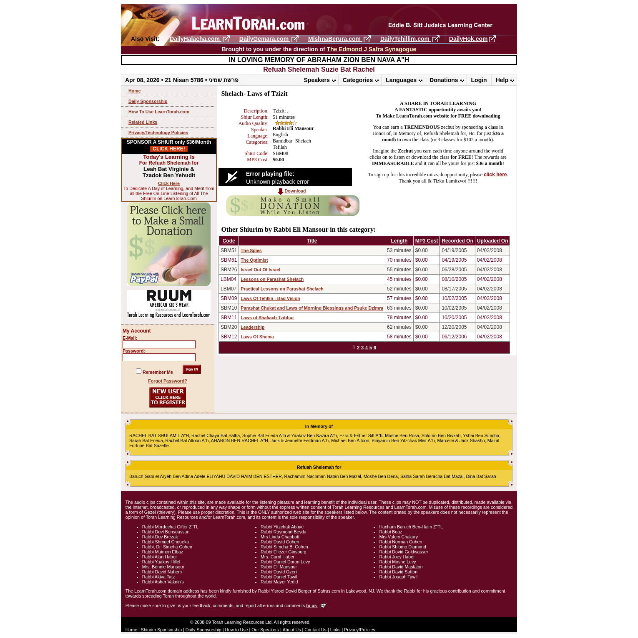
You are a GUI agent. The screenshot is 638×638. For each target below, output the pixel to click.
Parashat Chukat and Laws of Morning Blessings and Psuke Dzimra (312, 307)
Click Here (169, 183)
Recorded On (457, 241)
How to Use (236, 629)
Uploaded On (492, 241)
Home (134, 90)
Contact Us (315, 629)
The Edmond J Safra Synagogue (372, 49)
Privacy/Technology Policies (158, 132)
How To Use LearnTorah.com (158, 111)
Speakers (317, 80)
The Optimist (254, 260)
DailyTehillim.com (405, 38)
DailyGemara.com (264, 38)
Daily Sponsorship (148, 101)
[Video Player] (285, 177)
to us (312, 605)
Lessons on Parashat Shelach (272, 279)
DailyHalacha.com (195, 38)
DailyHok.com (468, 38)
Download (295, 190)
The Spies (251, 250)
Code (229, 241)
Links (335, 629)
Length (399, 241)
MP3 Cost (426, 241)
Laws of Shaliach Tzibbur (267, 317)
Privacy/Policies (359, 629)
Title (312, 241)
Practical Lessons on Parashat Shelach (282, 288)
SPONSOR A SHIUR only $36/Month (169, 145)
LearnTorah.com (319, 19)
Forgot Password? (167, 380)
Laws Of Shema (257, 336)
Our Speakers (265, 629)
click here (495, 175)
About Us (292, 629)
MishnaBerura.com (335, 38)
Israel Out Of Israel (260, 269)
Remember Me (158, 372)
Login (479, 80)
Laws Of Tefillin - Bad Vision (270, 298)
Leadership (252, 327)
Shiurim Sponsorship (161, 629)
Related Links (142, 122)
